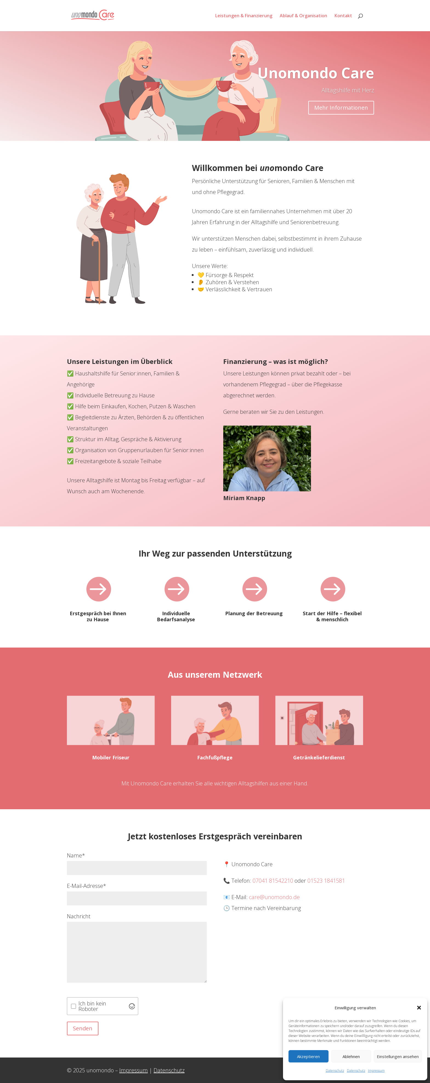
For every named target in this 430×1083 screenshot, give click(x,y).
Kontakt (343, 16)
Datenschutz (335, 1070)
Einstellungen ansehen (398, 1056)
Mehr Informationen (341, 114)
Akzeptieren (308, 1056)
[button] (419, 1007)
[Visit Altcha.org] (132, 1006)
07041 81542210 (273, 880)
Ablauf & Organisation (303, 16)
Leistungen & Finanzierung (243, 16)
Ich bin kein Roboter (92, 1006)
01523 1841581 (326, 880)
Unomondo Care (316, 80)
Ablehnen (351, 1056)
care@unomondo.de (274, 897)
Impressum (376, 1070)
